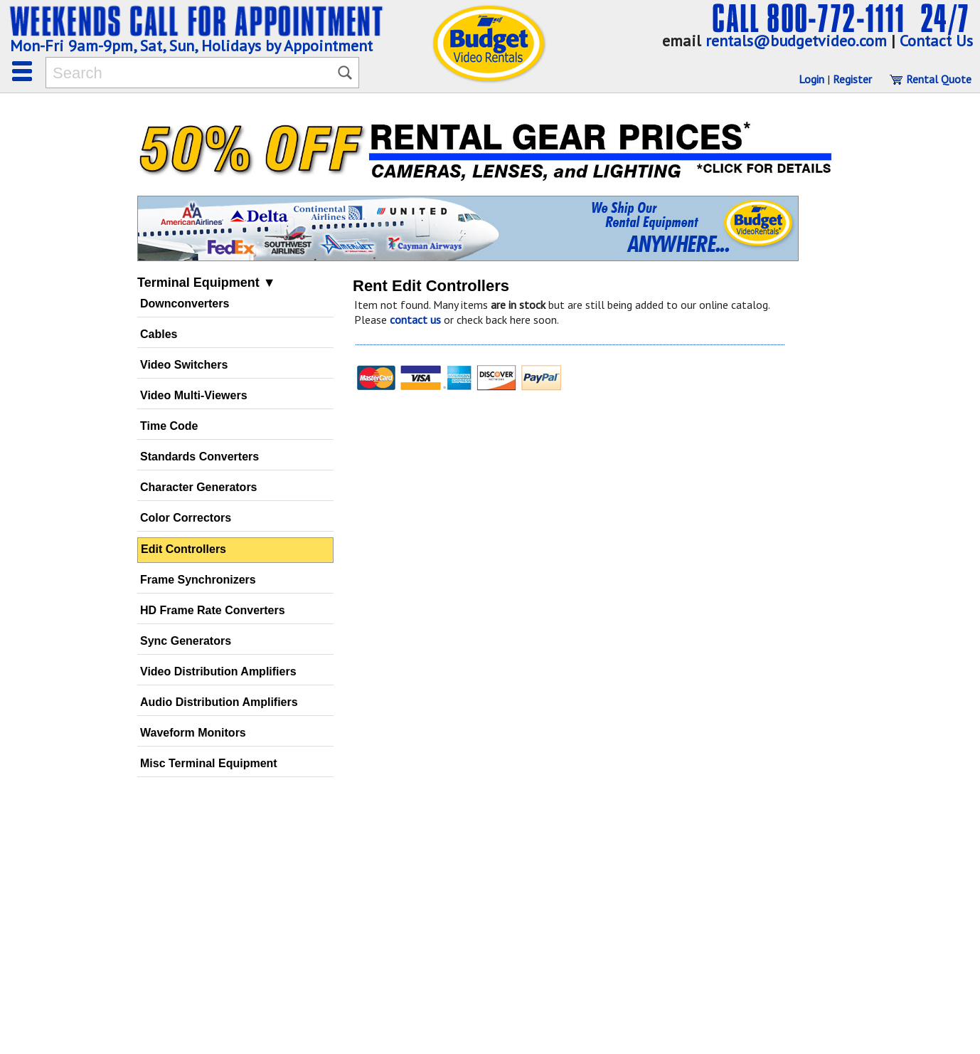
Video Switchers (184, 365)
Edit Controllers (183, 549)
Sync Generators (185, 641)
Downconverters (184, 303)
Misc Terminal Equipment (208, 763)
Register (852, 79)
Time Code (169, 426)
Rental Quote (930, 79)
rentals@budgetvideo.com (796, 41)
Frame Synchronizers (198, 580)
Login (811, 79)
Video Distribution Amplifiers (218, 671)
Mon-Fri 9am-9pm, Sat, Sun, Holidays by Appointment (191, 46)
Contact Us (936, 41)
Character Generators (198, 487)
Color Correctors (185, 518)
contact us (415, 319)
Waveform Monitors (193, 733)
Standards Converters (199, 456)
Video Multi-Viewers (193, 395)
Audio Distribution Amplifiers (219, 702)
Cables (158, 334)
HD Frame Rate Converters (212, 610)
